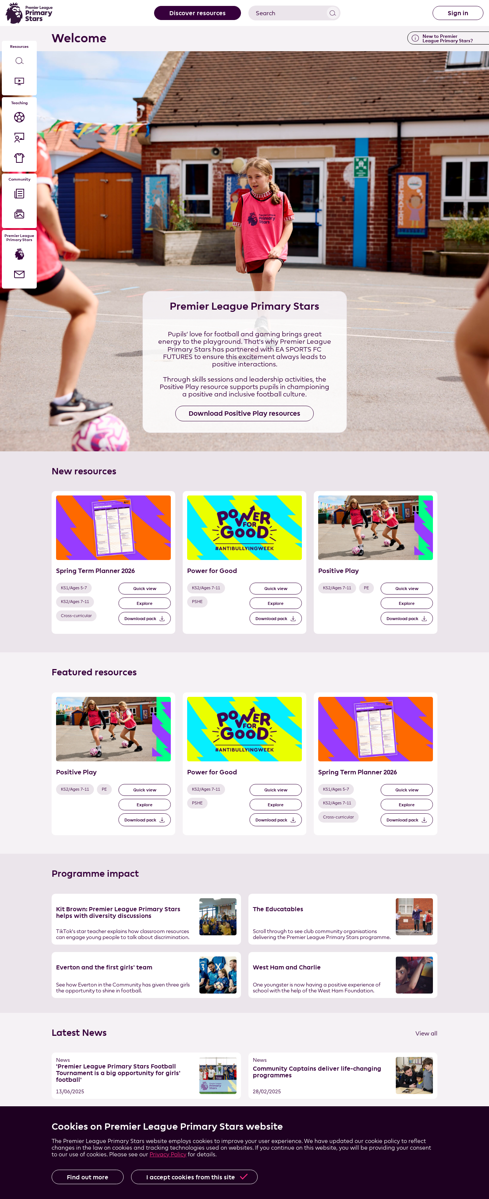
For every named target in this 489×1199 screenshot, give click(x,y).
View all (426, 1033)
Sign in (458, 13)
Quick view (144, 588)
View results (333, 13)
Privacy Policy (168, 1154)
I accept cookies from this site (190, 1177)
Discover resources (197, 13)
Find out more (87, 1177)
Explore (145, 603)
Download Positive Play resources (244, 413)
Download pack (140, 618)
